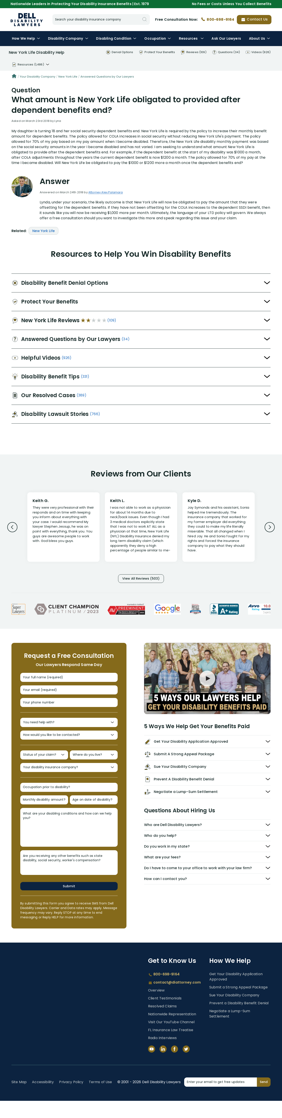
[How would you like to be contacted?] (69, 744)
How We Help (26, 38)
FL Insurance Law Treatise (170, 1047)
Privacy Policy (71, 1099)
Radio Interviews (162, 1055)
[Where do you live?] (94, 765)
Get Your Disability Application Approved (236, 994)
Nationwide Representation (172, 1031)
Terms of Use (100, 1099)
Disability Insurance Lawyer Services (27, 19)
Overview (156, 1007)
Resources (191, 38)
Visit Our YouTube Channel (171, 1039)
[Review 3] (218, 529)
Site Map (19, 1099)
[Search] (144, 19)
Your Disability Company (37, 76)
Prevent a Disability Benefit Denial (239, 1020)
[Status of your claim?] (44, 765)
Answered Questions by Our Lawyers (107, 76)
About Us (259, 38)
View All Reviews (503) (141, 579)
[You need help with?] (69, 730)
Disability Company (68, 38)
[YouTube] (151, 1066)
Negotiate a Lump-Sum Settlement (229, 1031)
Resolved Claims (162, 1023)
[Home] (14, 76)
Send (264, 1099)
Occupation (157, 38)
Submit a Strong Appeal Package (238, 1004)
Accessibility (43, 1099)
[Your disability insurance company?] (69, 779)
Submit (69, 902)
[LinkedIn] (163, 1066)
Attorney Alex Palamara (105, 192)
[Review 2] (141, 529)
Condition (116, 38)
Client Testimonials (165, 1015)
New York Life (67, 76)
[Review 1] (63, 529)
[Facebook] (174, 1066)
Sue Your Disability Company (234, 1012)
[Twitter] (186, 1066)
